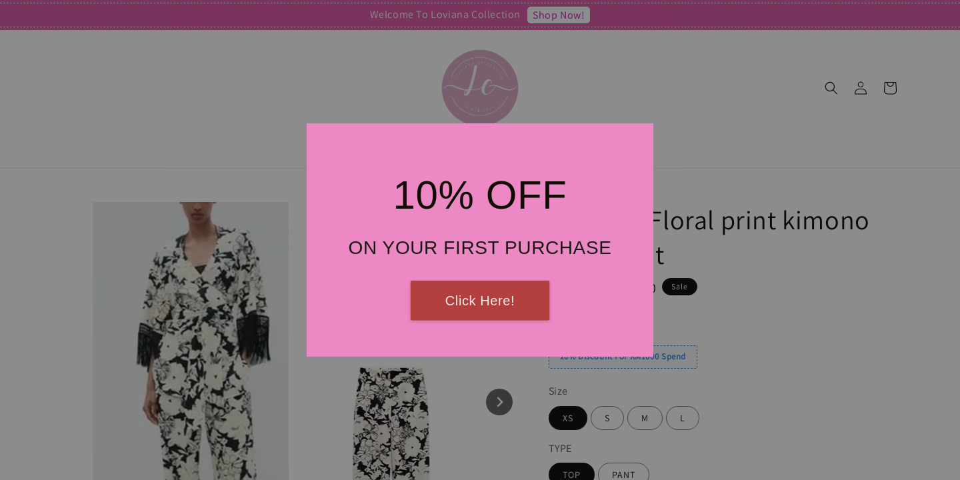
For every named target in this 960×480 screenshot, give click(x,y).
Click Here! (480, 300)
